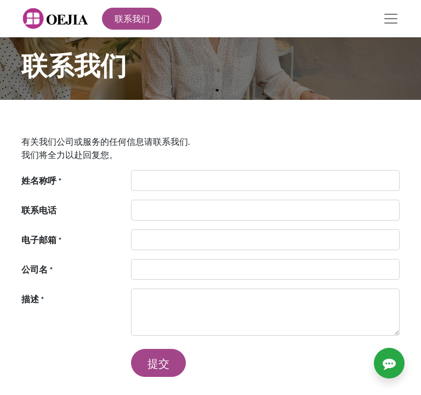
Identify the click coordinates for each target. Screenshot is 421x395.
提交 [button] (158, 363)
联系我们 (132, 18)
